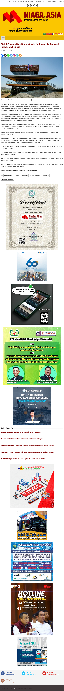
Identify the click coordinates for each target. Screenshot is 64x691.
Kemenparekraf (8, 175)
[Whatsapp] (8, 55)
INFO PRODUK (18, 1)
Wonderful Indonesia (7, 179)
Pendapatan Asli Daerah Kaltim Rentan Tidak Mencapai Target (21, 439)
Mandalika (25, 175)
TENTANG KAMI (29, 1)
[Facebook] (2, 55)
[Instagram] (14, 55)
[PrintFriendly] (17, 55)
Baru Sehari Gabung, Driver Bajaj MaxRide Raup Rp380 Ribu (21, 432)
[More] (20, 55)
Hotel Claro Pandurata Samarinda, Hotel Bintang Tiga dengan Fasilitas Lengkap (27, 452)
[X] (5, 55)
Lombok (17, 175)
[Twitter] (11, 55)
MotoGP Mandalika (35, 175)
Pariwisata (45, 175)
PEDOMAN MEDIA (40, 1)
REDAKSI (9, 1)
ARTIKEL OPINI (52, 1)
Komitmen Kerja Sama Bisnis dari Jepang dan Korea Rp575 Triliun (23, 459)
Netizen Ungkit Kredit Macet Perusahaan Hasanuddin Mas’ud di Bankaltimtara (27, 445)
